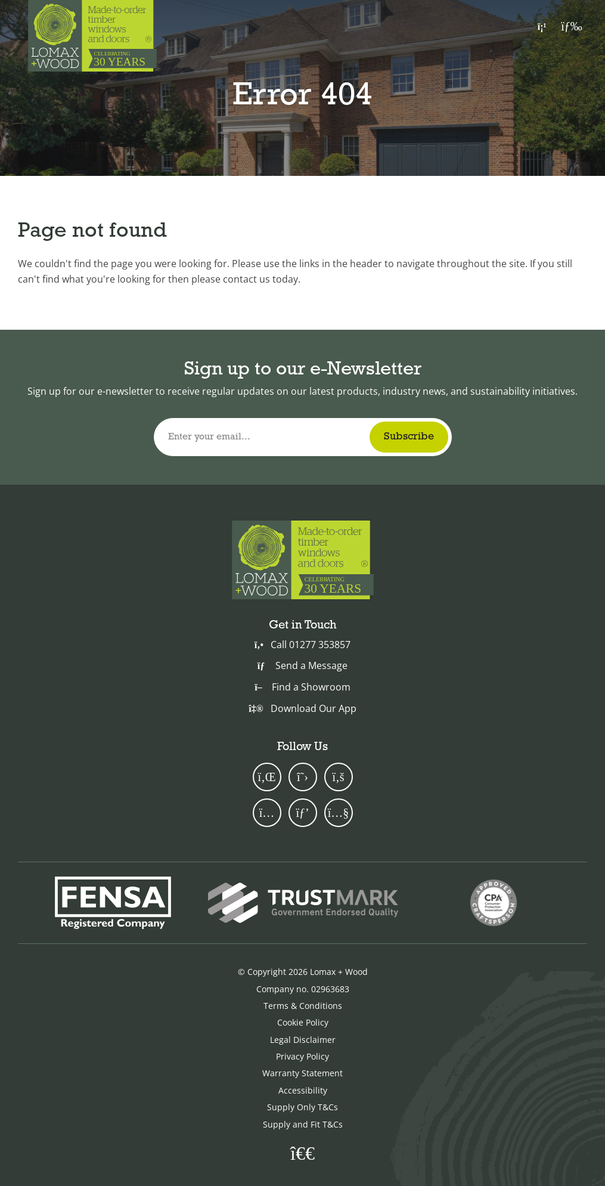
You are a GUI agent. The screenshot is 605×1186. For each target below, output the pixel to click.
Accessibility (302, 1090)
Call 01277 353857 (302, 644)
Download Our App (302, 708)
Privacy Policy (302, 1056)
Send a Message (302, 665)
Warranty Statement (302, 1073)
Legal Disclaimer (303, 1039)
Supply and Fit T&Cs (303, 1124)
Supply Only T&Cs (302, 1107)
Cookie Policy (302, 1022)
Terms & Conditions (302, 1005)
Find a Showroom (302, 686)
